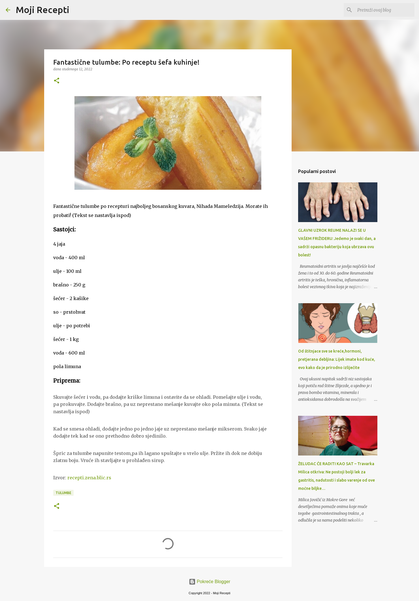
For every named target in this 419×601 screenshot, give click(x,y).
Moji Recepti (42, 10)
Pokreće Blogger (209, 581)
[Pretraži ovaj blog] (384, 10)
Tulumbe (63, 493)
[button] (56, 81)
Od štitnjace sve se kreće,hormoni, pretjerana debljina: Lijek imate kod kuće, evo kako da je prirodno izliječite (336, 359)
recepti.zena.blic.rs (89, 477)
